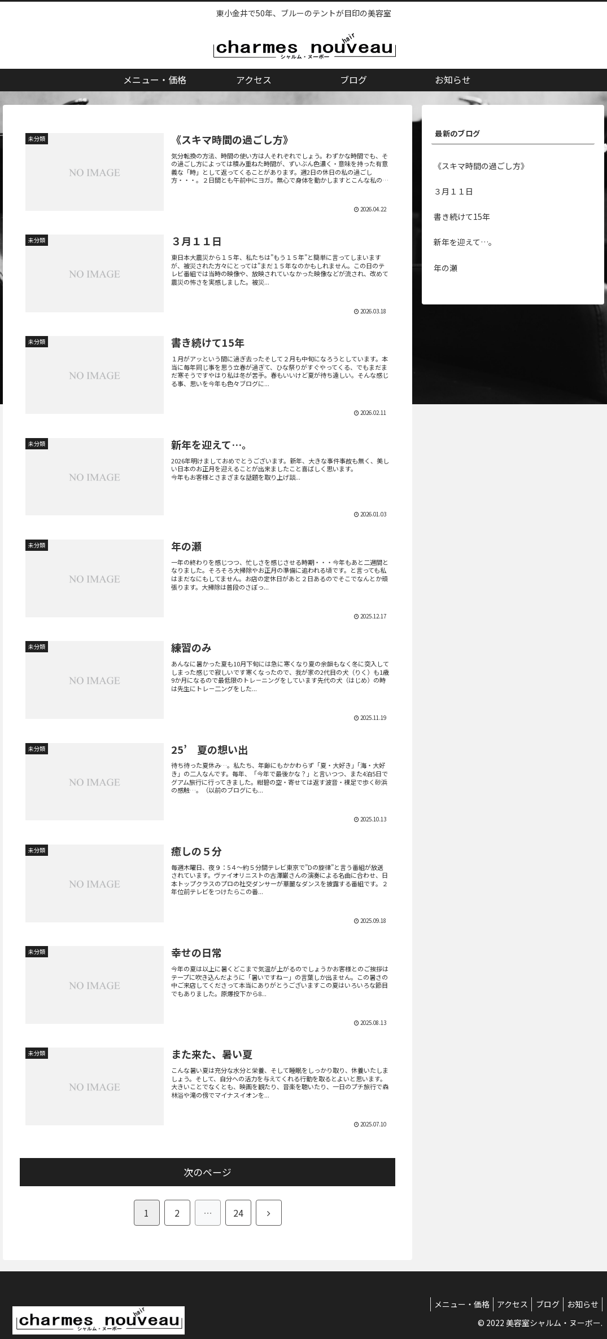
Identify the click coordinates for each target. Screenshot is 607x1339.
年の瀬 (445, 267)
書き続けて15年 (462, 216)
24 (238, 1212)
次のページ (208, 1172)
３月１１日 (453, 191)
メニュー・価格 (446, 1304)
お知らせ (580, 1304)
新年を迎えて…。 (465, 242)
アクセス (501, 1304)
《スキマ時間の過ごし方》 (481, 165)
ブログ (541, 1304)
